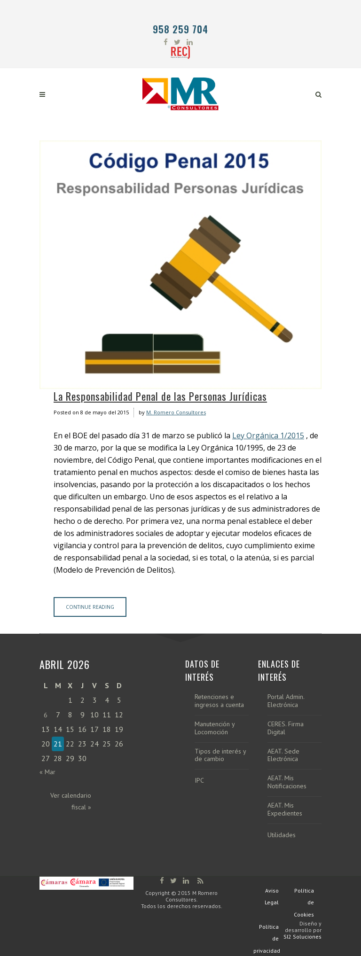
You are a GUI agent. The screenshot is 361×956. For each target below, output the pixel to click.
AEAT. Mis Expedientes (284, 809)
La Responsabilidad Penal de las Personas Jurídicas (160, 396)
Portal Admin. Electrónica (285, 701)
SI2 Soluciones (302, 936)
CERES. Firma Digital (285, 728)
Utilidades (281, 835)
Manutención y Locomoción (215, 728)
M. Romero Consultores (176, 412)
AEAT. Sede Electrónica (283, 755)
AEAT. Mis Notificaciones (286, 782)
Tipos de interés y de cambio (220, 755)
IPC (199, 781)
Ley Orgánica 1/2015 (268, 435)
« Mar (47, 772)
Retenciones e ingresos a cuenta (219, 701)
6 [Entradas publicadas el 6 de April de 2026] (45, 715)
